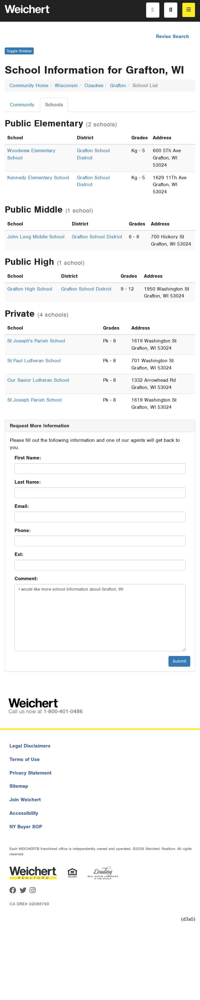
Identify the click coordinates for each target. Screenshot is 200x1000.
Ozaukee (93, 85)
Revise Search (172, 36)
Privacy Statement (30, 773)
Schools (54, 105)
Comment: (26, 578)
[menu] (188, 10)
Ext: (18, 554)
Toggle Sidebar (19, 50)
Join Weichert (25, 800)
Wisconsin (66, 85)
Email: (21, 506)
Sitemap (18, 786)
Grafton (118, 85)
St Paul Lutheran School (34, 361)
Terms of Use (24, 759)
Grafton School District (97, 237)
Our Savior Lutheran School (38, 380)
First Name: (27, 458)
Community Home (28, 85)
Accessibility (23, 813)
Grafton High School (29, 289)
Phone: (22, 530)
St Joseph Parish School (34, 400)
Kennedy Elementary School (38, 178)
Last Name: (27, 482)
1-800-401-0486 (63, 711)
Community (22, 105)
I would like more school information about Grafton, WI (100, 617)
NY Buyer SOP (25, 827)
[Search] (170, 10)
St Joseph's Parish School (36, 341)
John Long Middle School (36, 237)
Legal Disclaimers (29, 746)
